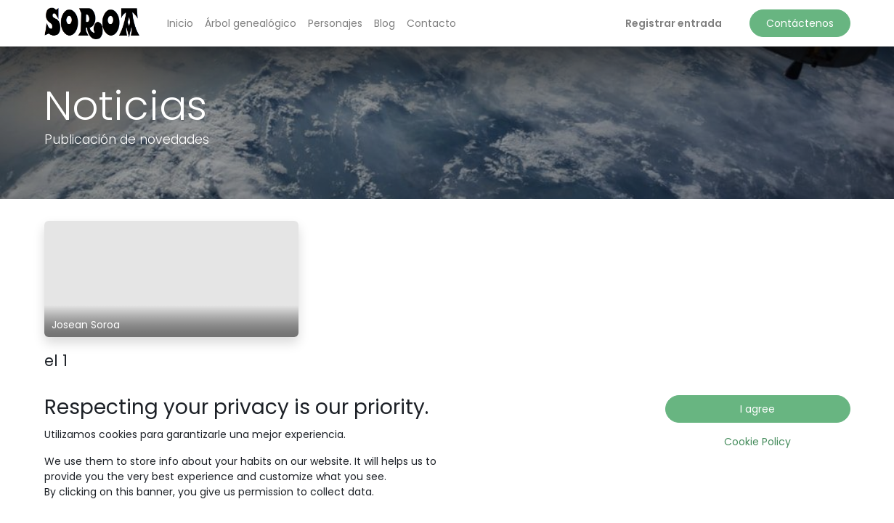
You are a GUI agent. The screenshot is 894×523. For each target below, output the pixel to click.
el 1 (56, 361)
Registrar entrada (673, 23)
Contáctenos (800, 23)
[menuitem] (180, 23)
